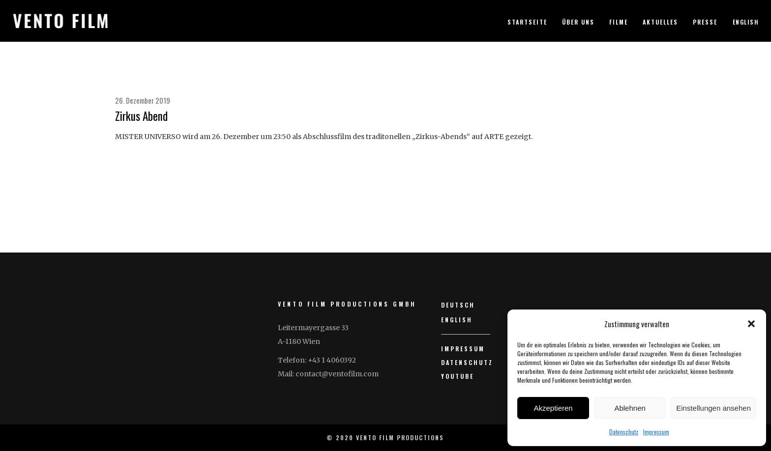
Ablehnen (629, 408)
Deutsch (458, 305)
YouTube (457, 376)
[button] (751, 324)
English (746, 22)
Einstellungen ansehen (713, 408)
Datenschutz (623, 431)
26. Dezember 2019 (142, 100)
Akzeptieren (553, 408)
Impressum (656, 431)
